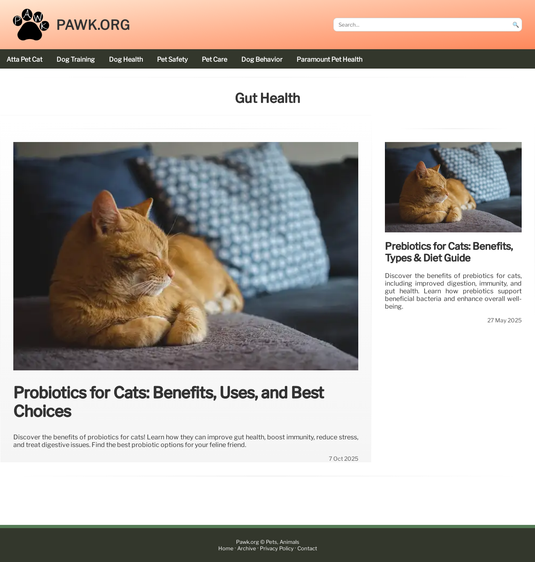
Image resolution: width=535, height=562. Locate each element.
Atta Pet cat (24, 59)
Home (226, 548)
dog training (75, 59)
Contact (307, 548)
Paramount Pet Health (329, 59)
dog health (126, 59)
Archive (246, 548)
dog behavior (261, 59)
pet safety (172, 59)
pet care (214, 59)
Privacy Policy (277, 548)
